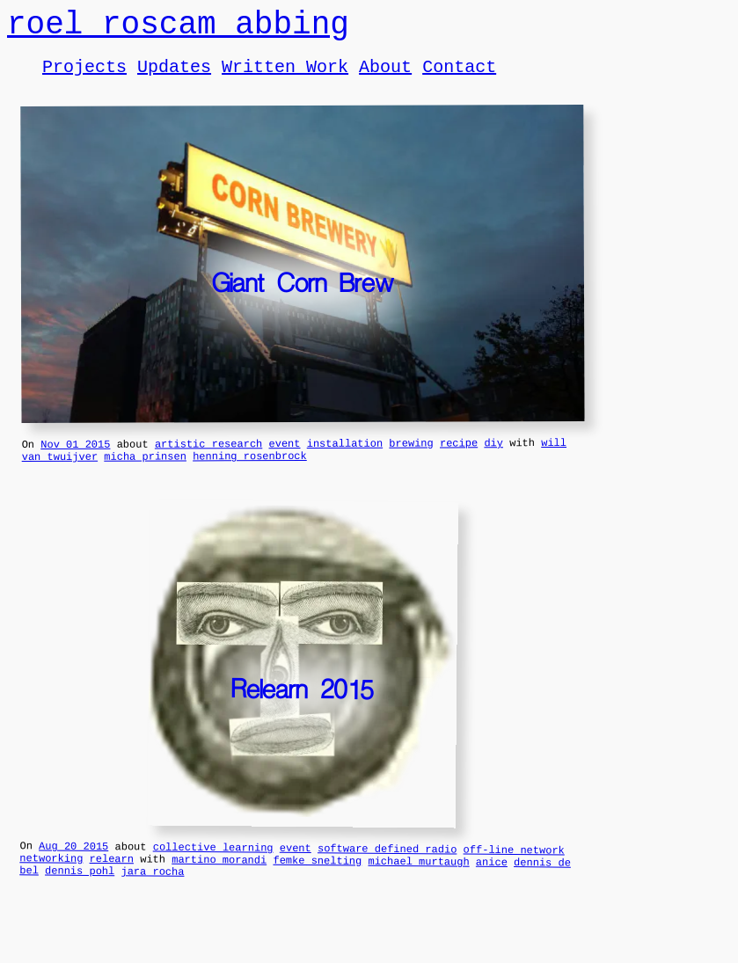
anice (492, 882)
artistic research (208, 456)
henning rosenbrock (250, 470)
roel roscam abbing (178, 28)
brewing (411, 455)
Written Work (285, 76)
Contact (459, 76)
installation (345, 456)
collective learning (213, 865)
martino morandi (219, 880)
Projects (84, 76)
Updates (174, 76)
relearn (112, 879)
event (284, 456)
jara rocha (152, 894)
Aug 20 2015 (73, 864)
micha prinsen (145, 470)
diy (493, 455)
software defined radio (387, 866)
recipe (459, 455)
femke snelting (317, 881)
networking (51, 878)
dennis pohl (79, 893)
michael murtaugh (418, 882)
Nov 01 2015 (75, 456)
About (385, 76)
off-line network (513, 868)
